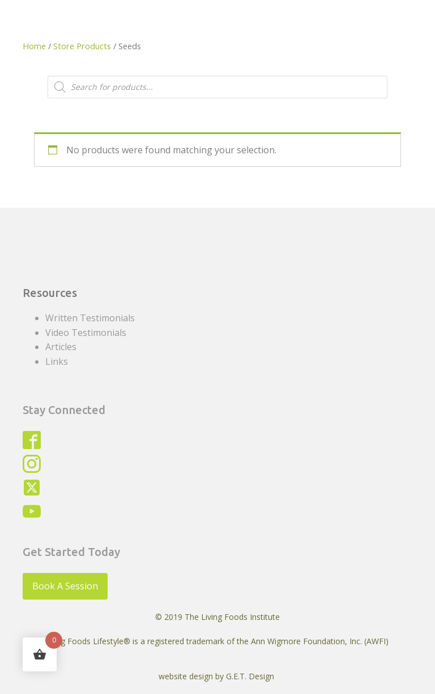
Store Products (82, 45)
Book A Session (65, 586)
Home (34, 45)
